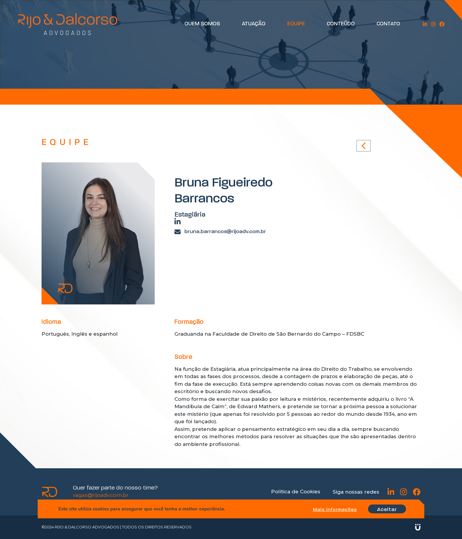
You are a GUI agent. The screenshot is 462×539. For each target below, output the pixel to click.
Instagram (434, 24)
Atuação (255, 24)
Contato (389, 24)
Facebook (442, 24)
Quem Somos (204, 24)
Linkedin (426, 24)
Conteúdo (342, 24)
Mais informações (334, 509)
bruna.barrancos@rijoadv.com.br (220, 232)
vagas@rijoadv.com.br (100, 495)
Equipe (297, 24)
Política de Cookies (295, 492)
